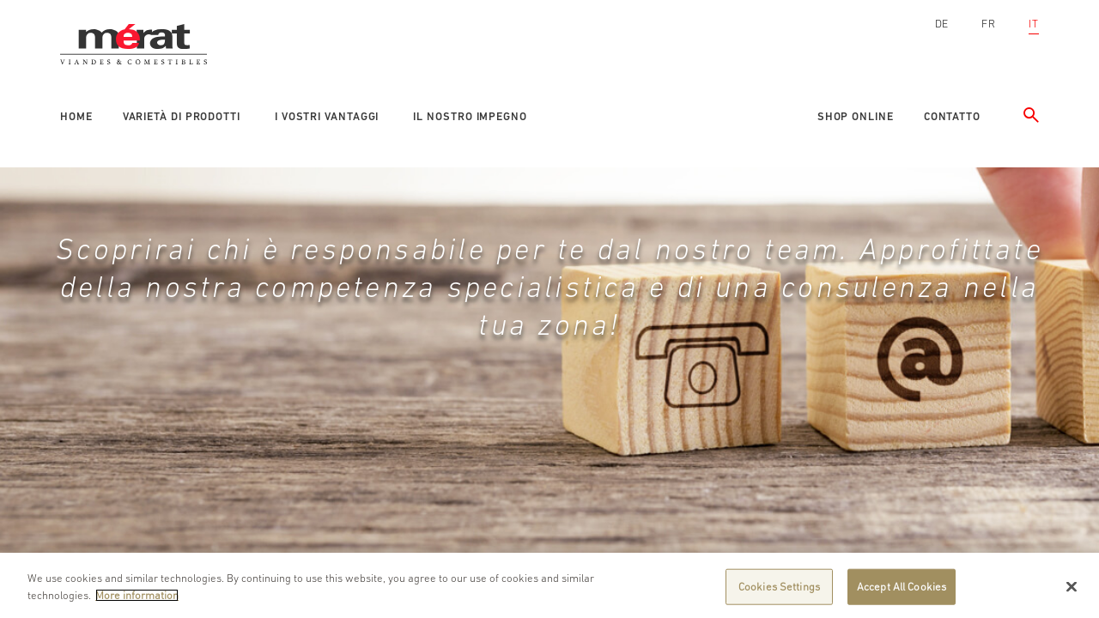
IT (1034, 23)
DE (942, 23)
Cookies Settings (779, 591)
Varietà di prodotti (181, 116)
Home (76, 116)
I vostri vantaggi (327, 116)
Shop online (855, 116)
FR (988, 23)
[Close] (1071, 592)
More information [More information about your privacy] (137, 600)
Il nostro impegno (469, 116)
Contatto (952, 116)
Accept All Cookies (901, 591)
